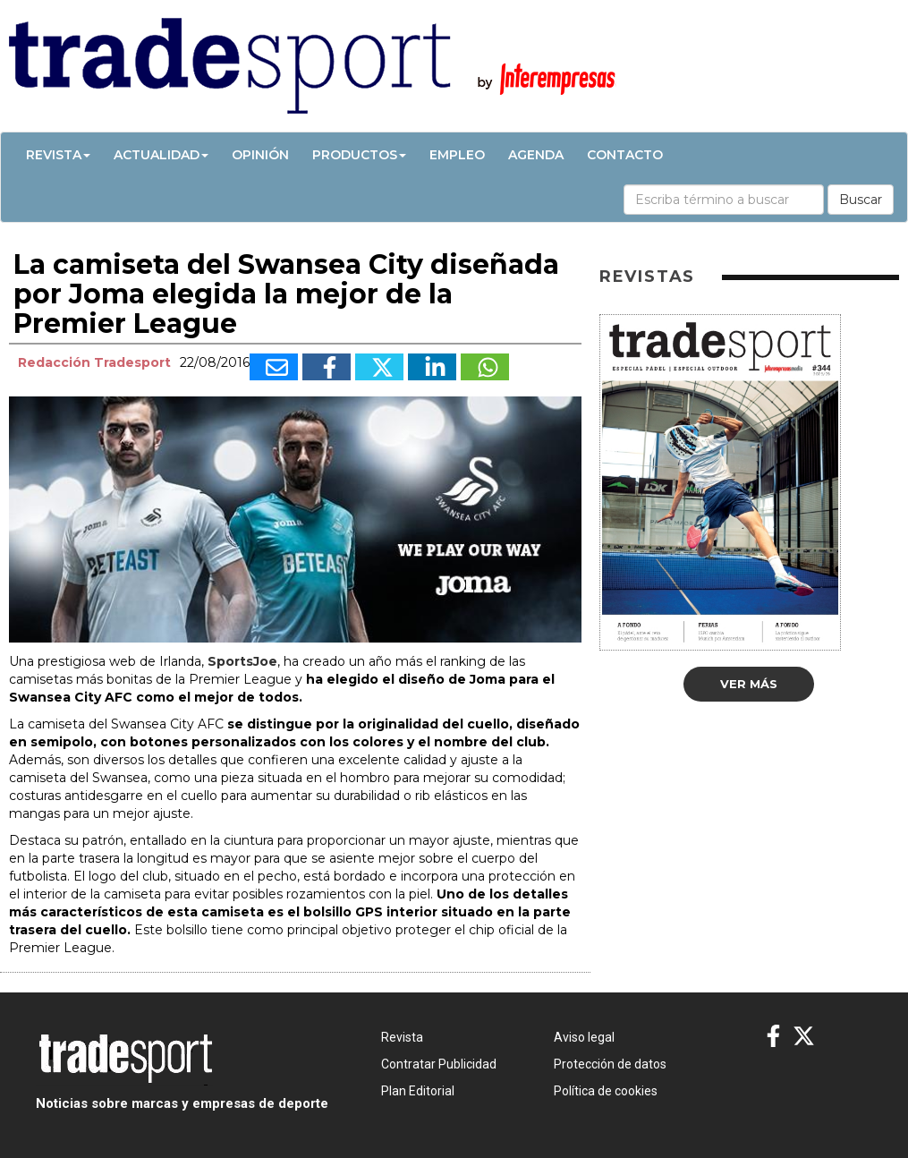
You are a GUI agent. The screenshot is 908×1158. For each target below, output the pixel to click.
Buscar (860, 200)
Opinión (260, 155)
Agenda (536, 155)
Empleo (457, 155)
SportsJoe (242, 661)
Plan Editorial (417, 1091)
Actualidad (161, 155)
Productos (359, 155)
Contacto (625, 155)
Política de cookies (606, 1091)
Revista (58, 155)
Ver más (748, 684)
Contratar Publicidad (438, 1064)
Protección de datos (610, 1064)
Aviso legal (584, 1037)
